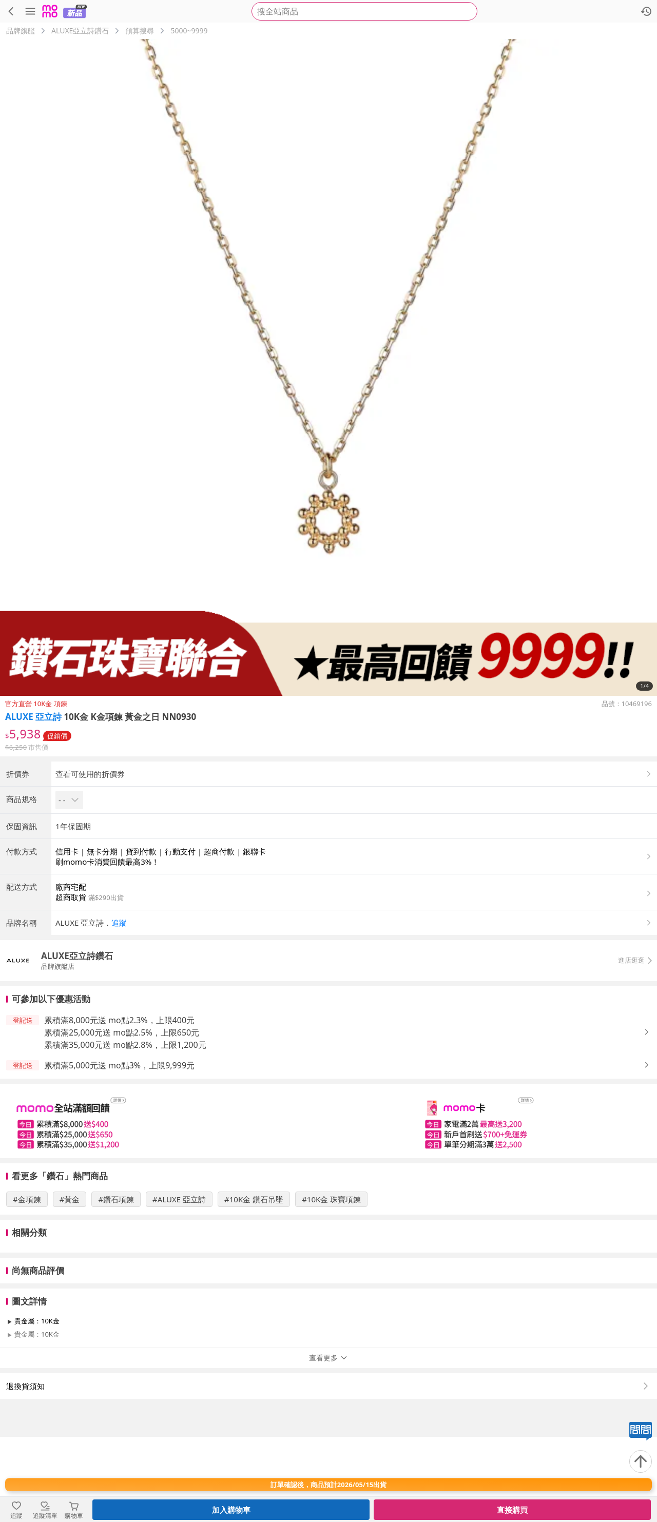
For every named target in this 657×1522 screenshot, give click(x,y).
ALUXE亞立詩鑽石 (80, 30)
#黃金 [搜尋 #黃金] (70, 1284)
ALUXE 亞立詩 (33, 717)
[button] (354, 1008)
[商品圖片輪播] (328, 367)
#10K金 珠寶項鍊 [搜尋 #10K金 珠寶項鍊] (331, 1284)
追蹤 (119, 1008)
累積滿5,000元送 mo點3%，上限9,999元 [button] (119, 1150)
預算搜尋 (139, 30)
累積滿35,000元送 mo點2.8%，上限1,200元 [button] (125, 1130)
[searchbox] (364, 11)
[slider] (328, 1206)
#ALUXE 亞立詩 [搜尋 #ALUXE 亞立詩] (179, 1284)
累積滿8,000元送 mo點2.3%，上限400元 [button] (119, 1105)
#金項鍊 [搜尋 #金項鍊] (27, 1284)
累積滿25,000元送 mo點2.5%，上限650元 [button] (121, 1117)
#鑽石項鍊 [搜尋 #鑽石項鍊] (116, 1284)
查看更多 (328, 1443)
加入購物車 (231, 1510)
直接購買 (512, 1510)
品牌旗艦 (20, 30)
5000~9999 (188, 30)
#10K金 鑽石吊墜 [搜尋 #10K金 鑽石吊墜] (253, 1284)
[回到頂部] (640, 1461)
